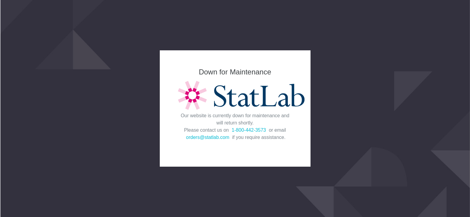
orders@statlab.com (207, 137)
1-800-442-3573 (249, 130)
